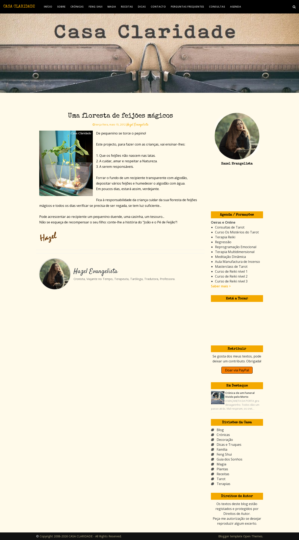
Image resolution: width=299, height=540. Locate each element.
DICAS (142, 6)
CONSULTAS (217, 6)
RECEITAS (127, 6)
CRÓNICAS (77, 6)
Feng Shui (224, 454)
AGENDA (235, 6)
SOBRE (61, 6)
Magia (221, 464)
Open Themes (252, 536)
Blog (220, 430)
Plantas (222, 469)
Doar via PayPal (237, 370)
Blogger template (230, 536)
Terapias (223, 484)
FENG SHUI (95, 6)
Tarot (221, 479)
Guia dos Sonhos (229, 459)
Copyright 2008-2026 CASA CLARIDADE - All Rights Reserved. (81, 536)
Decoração (225, 439)
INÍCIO (48, 6)
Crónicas (223, 434)
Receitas (223, 474)
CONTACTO (158, 6)
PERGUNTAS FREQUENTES (187, 6)
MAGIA (112, 6)
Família (222, 449)
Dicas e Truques (229, 444)
